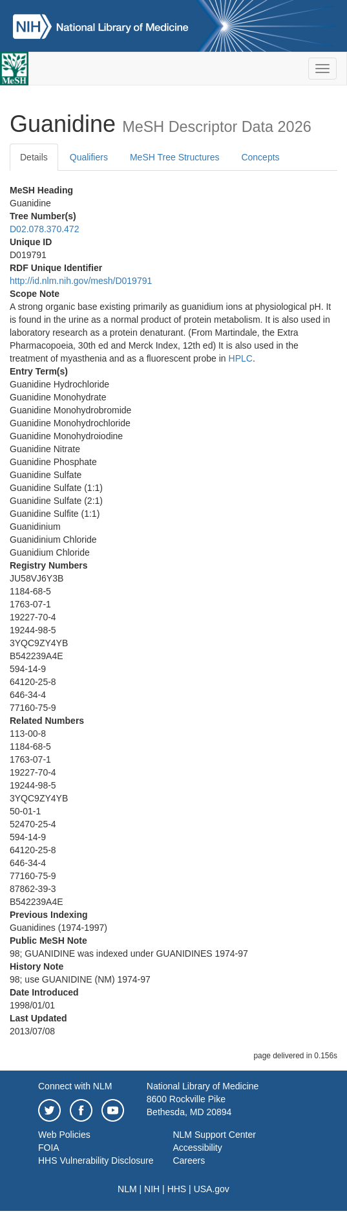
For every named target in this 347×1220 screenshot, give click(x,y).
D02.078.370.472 (44, 229)
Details (34, 157)
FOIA (48, 1147)
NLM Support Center (214, 1134)
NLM (127, 1189)
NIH (152, 1189)
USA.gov (211, 1189)
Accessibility (197, 1147)
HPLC (241, 358)
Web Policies (64, 1134)
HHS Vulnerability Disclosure (95, 1160)
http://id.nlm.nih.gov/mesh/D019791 (81, 281)
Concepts (260, 157)
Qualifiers (89, 157)
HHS (177, 1189)
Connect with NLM (75, 1086)
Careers (189, 1160)
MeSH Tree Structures (175, 157)
